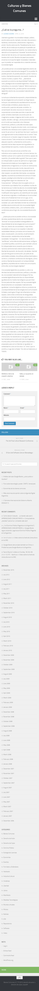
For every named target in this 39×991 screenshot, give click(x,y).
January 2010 (7, 650)
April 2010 (6, 636)
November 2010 (8, 603)
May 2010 (6, 631)
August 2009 (7, 674)
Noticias (6, 914)
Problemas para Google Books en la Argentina (16, 547)
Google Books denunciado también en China (17, 545)
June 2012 (6, 579)
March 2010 (7, 641)
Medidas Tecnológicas (10, 900)
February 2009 (8, 702)
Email (22, 408)
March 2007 (7, 806)
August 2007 (7, 788)
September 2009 (8, 669)
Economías (7, 857)
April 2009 (6, 693)
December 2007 (8, 769)
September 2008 (8, 726)
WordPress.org (8, 960)
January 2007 (7, 816)
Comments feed (8, 955)
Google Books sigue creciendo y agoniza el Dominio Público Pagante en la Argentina (19, 530)
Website (6, 415)
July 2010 (6, 622)
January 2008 (7, 764)
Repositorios (7, 924)
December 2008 (8, 712)
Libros (5, 890)
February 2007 (8, 811)
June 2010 (6, 627)
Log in (5, 946)
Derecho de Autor (9, 838)
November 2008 (8, 717)
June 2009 (6, 683)
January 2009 (7, 707)
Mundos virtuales (9, 905)
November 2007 (8, 773)
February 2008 (8, 759)
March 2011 (7, 598)
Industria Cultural (8, 876)
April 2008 (6, 750)
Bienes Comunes (8, 834)
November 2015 (8, 570)
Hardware (6, 871)
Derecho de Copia (9, 843)
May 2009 (6, 688)
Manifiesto (6, 895)
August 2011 (7, 584)
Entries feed (7, 951)
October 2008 (7, 721)
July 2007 (6, 792)
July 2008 (6, 736)
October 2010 (7, 608)
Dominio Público (8, 848)
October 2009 (7, 665)
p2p (4, 919)
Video (5, 933)
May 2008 (6, 745)
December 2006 (8, 821)
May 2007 (6, 802)
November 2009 (8, 660)
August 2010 (7, 617)
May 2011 (6, 594)
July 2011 (6, 589)
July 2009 (6, 679)
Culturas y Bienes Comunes (19, 8)
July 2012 (6, 575)
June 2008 (6, 740)
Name (6, 408)
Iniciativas (6, 881)
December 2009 (8, 655)
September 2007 (8, 783)
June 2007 (6, 797)
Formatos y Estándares (10, 867)
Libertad (5, 24)
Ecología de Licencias (10, 853)
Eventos (6, 862)
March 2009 (7, 698)
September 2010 (8, 612)
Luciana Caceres (8, 34)
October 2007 (7, 778)
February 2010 (8, 646)
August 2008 (7, 731)
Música (5, 909)
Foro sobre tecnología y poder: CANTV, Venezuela (19, 484)
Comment (7, 394)
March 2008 (7, 754)
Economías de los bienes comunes (14, 488)
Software (6, 928)
